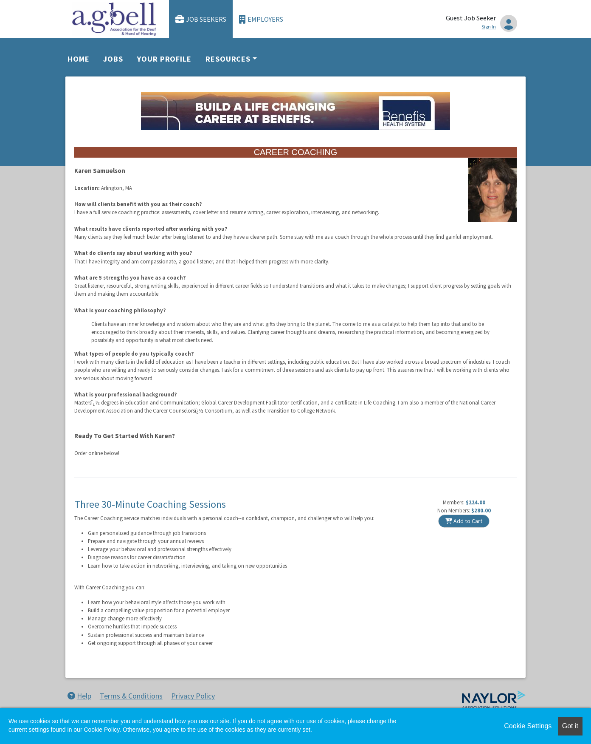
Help (79, 696)
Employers (261, 19)
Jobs (113, 59)
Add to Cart (463, 521)
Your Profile (164, 59)
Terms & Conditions (131, 696)
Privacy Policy (193, 696)
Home (79, 59)
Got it (570, 726)
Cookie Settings (528, 726)
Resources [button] (227, 59)
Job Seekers (200, 19)
